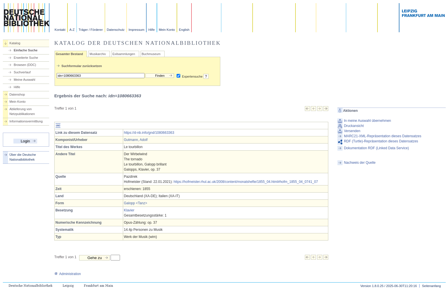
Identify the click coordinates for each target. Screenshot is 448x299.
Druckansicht (354, 126)
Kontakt (60, 29)
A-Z (72, 29)
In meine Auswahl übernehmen (367, 121)
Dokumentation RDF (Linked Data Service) (376, 148)
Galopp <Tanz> (135, 203)
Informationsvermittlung (26, 121)
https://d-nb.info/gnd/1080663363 (149, 133)
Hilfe (151, 29)
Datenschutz (116, 29)
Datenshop (17, 94)
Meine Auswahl (24, 79)
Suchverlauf (22, 72)
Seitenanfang (431, 286)
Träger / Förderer (91, 29)
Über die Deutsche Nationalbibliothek (22, 157)
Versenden (352, 131)
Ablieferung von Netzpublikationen (22, 111)
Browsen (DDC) (25, 64)
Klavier (129, 210)
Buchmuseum (151, 54)
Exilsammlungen (123, 54)
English (184, 29)
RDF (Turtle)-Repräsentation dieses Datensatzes (381, 141)
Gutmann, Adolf (136, 140)
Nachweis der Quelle (360, 163)
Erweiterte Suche (26, 57)
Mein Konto (167, 29)
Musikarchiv (97, 54)
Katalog (14, 43)
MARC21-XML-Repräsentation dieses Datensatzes (382, 136)
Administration (67, 274)
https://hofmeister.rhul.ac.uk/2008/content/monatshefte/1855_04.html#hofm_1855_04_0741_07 (246, 182)
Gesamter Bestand (69, 54)
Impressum (136, 29)
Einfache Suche (25, 50)
